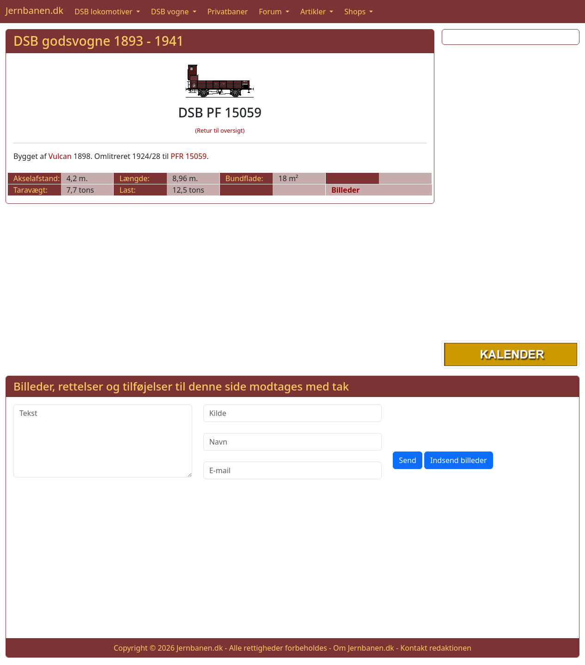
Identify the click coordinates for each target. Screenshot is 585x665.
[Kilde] (292, 413)
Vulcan (60, 156)
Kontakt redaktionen (435, 648)
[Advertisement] (511, 190)
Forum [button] (271, 11)
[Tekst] (102, 440)
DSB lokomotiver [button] (104, 11)
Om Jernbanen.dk (363, 648)
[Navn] (292, 442)
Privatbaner (227, 11)
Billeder (345, 190)
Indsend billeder (458, 460)
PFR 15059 (189, 156)
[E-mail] (292, 470)
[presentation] (463, 422)
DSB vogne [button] (171, 11)
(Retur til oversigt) (219, 130)
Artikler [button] (314, 11)
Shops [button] (355, 11)
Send (407, 460)
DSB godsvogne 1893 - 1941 (98, 40)
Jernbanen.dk (34, 10)
